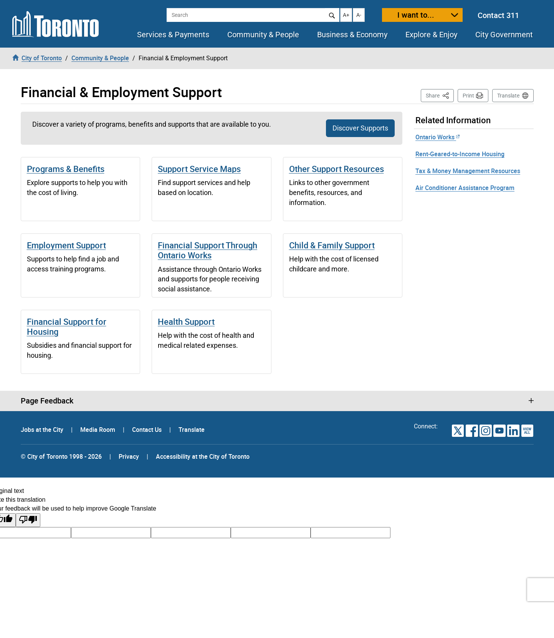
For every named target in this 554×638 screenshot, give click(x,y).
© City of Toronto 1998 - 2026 (61, 456)
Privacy (129, 456)
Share (440, 95)
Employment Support (66, 245)
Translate (508, 96)
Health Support (186, 321)
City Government (504, 34)
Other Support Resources (336, 168)
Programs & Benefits (65, 168)
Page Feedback (47, 400)
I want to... (415, 15)
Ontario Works (437, 137)
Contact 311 (498, 15)
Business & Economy (352, 34)
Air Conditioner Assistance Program (464, 187)
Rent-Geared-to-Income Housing (459, 154)
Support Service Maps (199, 168)
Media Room (98, 429)
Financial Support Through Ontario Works (207, 250)
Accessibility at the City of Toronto (203, 456)
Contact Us (147, 429)
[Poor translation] (28, 520)
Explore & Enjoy (431, 34)
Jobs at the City (43, 429)
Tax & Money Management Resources (467, 171)
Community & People (263, 34)
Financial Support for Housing (66, 326)
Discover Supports (360, 128)
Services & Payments (173, 34)
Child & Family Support (332, 245)
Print (468, 96)
